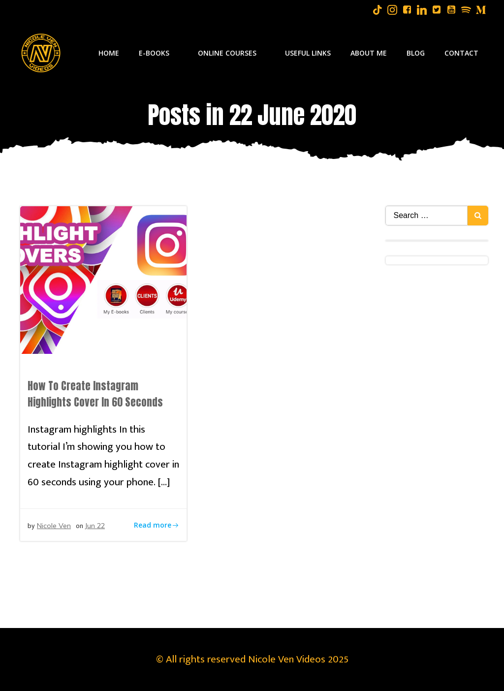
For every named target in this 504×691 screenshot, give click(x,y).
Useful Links (308, 53)
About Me (368, 53)
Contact (461, 53)
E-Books (158, 53)
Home (108, 53)
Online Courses (231, 53)
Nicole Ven (54, 525)
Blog (416, 53)
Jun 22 (95, 525)
